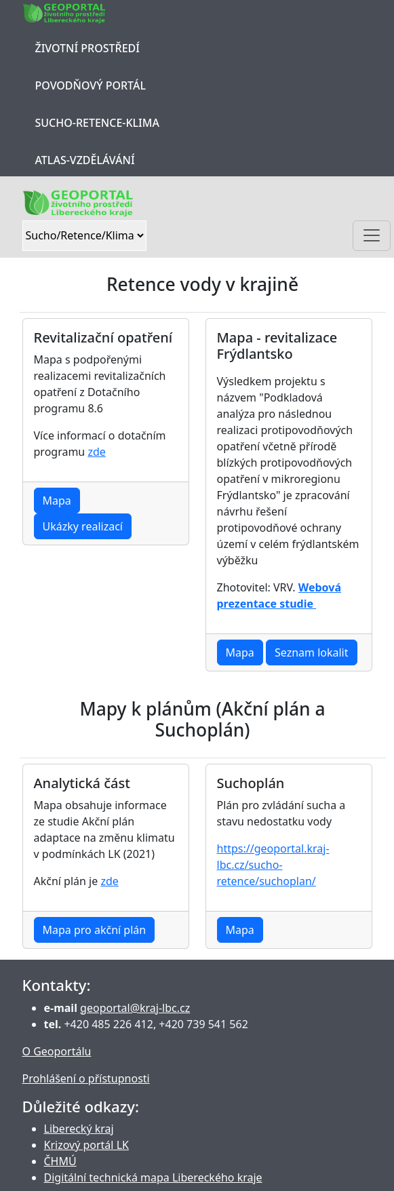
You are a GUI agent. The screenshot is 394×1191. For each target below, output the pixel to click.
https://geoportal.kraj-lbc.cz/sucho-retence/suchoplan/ (273, 865)
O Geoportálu (57, 1051)
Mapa (57, 500)
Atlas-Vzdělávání (85, 160)
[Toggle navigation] (372, 235)
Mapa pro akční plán (94, 929)
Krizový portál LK (86, 1144)
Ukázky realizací (83, 526)
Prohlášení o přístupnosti (86, 1078)
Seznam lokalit (312, 652)
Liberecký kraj (79, 1128)
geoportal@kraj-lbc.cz (135, 1007)
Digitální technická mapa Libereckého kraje (153, 1177)
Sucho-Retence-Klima (97, 122)
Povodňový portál (90, 85)
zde (96, 451)
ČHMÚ (60, 1161)
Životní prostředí (87, 48)
